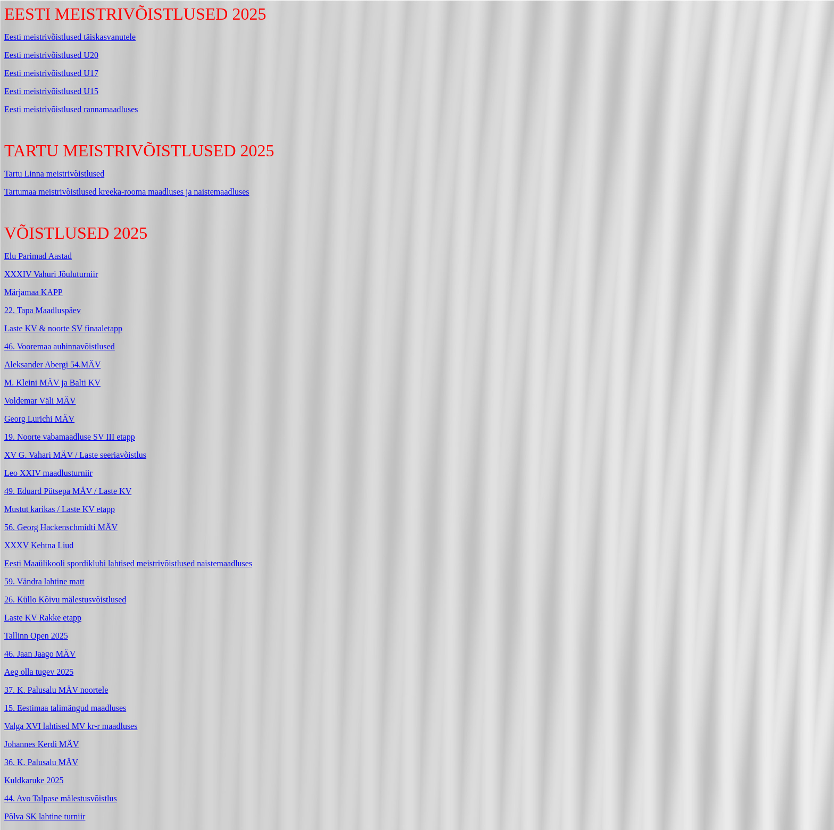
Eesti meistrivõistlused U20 (51, 55)
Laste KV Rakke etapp (42, 617)
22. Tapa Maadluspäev (42, 310)
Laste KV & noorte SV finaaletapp (63, 328)
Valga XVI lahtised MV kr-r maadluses (70, 726)
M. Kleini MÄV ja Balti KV (52, 382)
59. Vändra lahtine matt (44, 581)
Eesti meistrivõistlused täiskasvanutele (70, 36)
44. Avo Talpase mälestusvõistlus (60, 798)
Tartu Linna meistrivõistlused (54, 173)
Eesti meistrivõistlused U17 (51, 73)
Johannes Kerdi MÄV (41, 744)
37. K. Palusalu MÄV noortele (56, 689)
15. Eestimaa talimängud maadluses (65, 707)
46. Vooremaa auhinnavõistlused (59, 346)
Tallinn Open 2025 (36, 635)
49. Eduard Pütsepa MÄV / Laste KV (67, 491)
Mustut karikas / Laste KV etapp (59, 509)
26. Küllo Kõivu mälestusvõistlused (65, 599)
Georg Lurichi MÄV (39, 418)
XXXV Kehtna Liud (38, 545)
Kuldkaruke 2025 (34, 780)
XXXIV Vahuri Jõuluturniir (51, 274)
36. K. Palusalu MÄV (41, 762)
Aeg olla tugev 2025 (38, 671)
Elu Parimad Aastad (38, 256)
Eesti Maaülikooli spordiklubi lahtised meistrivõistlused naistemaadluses (128, 563)
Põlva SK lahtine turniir (44, 816)
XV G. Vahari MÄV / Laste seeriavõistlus (75, 454)
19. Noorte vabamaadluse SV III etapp (69, 436)
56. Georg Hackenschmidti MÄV (61, 527)
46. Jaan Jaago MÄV (40, 653)
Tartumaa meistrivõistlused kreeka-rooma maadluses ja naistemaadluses (126, 191)
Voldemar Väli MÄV (40, 400)
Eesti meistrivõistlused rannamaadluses (71, 109)
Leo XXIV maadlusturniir (48, 472)
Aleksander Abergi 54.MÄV (52, 364)
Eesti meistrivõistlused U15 (51, 91)
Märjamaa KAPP (33, 292)
